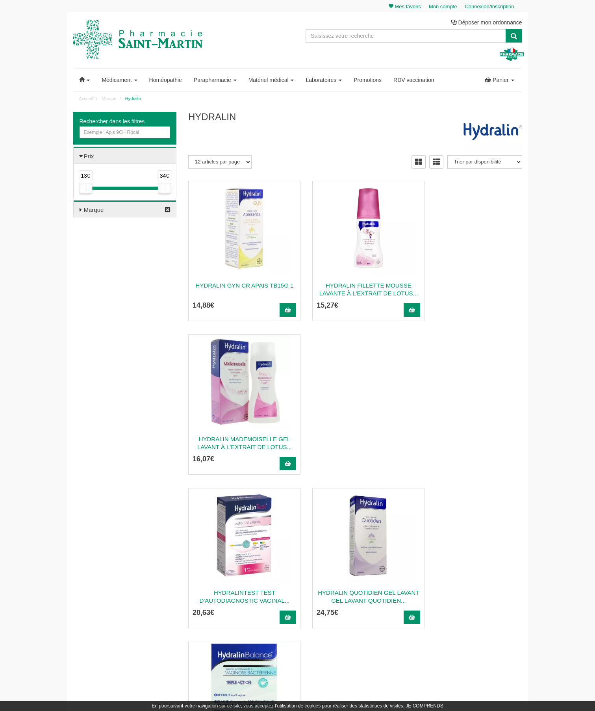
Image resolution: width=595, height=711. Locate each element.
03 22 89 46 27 (207, 554)
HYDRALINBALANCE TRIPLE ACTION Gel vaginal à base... (470, 443)
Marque (94, 210)
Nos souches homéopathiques (220, 615)
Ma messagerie (473, 588)
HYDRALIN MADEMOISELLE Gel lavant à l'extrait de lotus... (470, 289)
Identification (470, 562)
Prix (89, 156)
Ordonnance (355, 571)
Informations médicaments (369, 588)
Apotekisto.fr (384, 694)
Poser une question (362, 579)
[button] (84, 80)
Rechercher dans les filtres (112, 122)
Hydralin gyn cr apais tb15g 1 (240, 285)
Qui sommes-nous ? (363, 562)
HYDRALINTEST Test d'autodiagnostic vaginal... (240, 443)
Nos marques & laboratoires (217, 624)
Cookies (350, 631)
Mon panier (469, 554)
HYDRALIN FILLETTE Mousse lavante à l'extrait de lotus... (355, 289)
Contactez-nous (358, 554)
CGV (347, 613)
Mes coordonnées (476, 579)
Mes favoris (469, 597)
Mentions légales (359, 605)
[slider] (85, 189)
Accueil (86, 99)
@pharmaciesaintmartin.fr (226, 562)
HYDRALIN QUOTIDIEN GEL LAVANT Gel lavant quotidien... (355, 443)
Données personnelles (365, 622)
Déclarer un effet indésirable (371, 597)
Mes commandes (475, 571)
